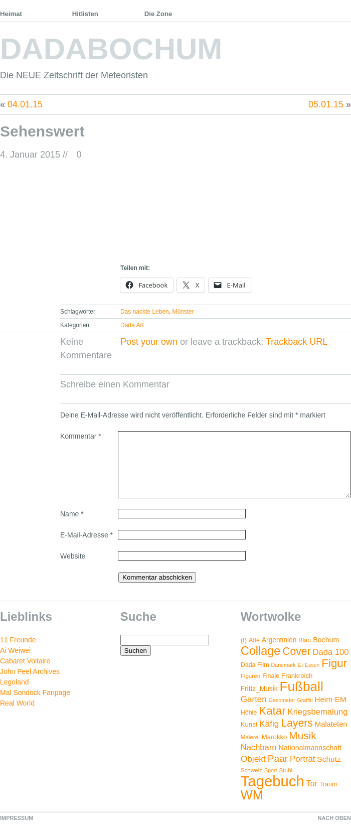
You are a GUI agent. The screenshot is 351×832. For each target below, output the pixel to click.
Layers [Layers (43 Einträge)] (297, 723)
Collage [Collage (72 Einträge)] (261, 650)
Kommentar (80, 436)
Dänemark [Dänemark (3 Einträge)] (283, 665)
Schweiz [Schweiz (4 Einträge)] (251, 770)
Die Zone (158, 14)
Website (72, 556)
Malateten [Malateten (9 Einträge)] (331, 724)
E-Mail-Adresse (86, 535)
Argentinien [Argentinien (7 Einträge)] (279, 640)
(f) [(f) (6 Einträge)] (244, 640)
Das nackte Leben (144, 311)
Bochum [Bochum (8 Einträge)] (326, 640)
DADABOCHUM (111, 49)
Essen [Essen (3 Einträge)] (312, 665)
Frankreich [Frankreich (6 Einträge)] (296, 675)
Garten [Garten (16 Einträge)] (254, 699)
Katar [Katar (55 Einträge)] (272, 711)
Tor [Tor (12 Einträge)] (311, 783)
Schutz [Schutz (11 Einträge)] (329, 759)
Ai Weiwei (15, 650)
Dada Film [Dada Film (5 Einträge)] (255, 664)
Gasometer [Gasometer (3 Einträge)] (282, 700)
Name (72, 514)
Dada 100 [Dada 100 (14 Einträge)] (331, 652)
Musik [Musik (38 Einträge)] (302, 735)
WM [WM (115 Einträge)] (252, 795)
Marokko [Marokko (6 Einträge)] (274, 737)
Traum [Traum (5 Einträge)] (328, 784)
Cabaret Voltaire (25, 661)
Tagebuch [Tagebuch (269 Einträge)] (272, 781)
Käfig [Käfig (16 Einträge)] (269, 724)
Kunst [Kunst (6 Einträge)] (249, 724)
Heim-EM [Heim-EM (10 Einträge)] (330, 699)
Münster (183, 311)
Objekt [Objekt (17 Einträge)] (253, 759)
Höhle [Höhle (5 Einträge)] (249, 712)
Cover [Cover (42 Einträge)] (296, 651)
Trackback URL (296, 342)
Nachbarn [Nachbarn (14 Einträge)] (259, 747)
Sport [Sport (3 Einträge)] (270, 770)
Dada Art (132, 325)
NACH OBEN (334, 818)
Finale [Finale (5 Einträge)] (270, 675)
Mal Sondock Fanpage (35, 692)
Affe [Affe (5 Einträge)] (254, 640)
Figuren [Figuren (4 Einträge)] (251, 675)
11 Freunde (18, 640)
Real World (17, 703)
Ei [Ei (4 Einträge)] (300, 664)
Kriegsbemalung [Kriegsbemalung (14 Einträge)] (318, 712)
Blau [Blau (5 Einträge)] (304, 640)
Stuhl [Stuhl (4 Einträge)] (285, 770)
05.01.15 (325, 104)
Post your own (149, 342)
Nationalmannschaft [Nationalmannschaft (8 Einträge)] (309, 748)
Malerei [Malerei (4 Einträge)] (250, 737)
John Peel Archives (30, 671)
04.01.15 (25, 104)
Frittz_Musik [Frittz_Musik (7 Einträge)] (259, 688)
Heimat (11, 14)
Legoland (14, 682)
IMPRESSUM (17, 818)
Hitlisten (85, 14)
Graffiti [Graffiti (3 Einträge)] (304, 700)
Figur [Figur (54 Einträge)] (334, 663)
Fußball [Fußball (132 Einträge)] (301, 686)
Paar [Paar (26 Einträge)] (278, 758)
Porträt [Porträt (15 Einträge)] (302, 759)
